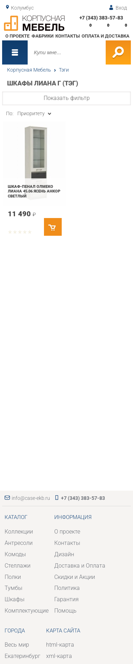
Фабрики (43, 36)
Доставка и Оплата (79, 565)
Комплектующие (27, 610)
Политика (67, 588)
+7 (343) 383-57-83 (101, 18)
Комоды (15, 554)
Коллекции (19, 531)
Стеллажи (18, 565)
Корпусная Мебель (29, 70)
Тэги (64, 70)
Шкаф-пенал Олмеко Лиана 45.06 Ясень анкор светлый (34, 191)
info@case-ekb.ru (31, 498)
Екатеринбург (22, 656)
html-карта (60, 644)
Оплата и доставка (105, 36)
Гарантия (66, 599)
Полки (13, 577)
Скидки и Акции (74, 577)
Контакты (67, 36)
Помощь (65, 610)
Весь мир (17, 644)
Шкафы (14, 599)
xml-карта (59, 656)
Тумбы (13, 588)
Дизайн (64, 554)
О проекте (17, 36)
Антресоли (19, 543)
